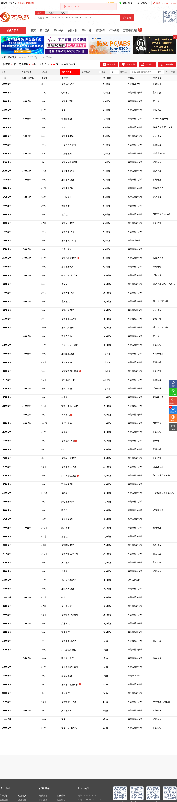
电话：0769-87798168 (87, 795)
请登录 (20, 3)
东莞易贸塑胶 (67, 180)
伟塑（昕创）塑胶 (69, 275)
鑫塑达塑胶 (66, 676)
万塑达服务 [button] (143, 3)
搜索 (159, 72)
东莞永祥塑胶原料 (69, 667)
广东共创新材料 (68, 145)
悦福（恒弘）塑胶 (69, 406)
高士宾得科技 (67, 336)
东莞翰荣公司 (67, 362)
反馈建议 (22, 795)
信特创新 (65, 93)
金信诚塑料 (66, 423)
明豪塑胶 (65, 206)
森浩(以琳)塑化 (68, 380)
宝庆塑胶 (65, 632)
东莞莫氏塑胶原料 (71, 371)
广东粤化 (65, 623)
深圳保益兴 (66, 606)
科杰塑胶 (65, 571)
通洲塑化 (65, 301)
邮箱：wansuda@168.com (89, 800)
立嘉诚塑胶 (66, 154)
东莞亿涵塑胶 (67, 84)
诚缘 (63, 110)
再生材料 (86, 30)
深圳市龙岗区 (134, 580)
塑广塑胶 (65, 214)
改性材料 (72, 30)
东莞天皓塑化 (67, 232)
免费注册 (30, 3)
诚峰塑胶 (65, 493)
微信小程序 (125, 3)
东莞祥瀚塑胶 (67, 310)
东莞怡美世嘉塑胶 (69, 162)
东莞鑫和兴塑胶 (68, 458)
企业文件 (4, 800)
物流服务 (43, 800)
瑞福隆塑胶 (66, 119)
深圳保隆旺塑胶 (70, 475)
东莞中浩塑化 (67, 171)
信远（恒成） (68, 249)
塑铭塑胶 (65, 432)
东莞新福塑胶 (67, 519)
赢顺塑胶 (65, 536)
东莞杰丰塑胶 (67, 293)
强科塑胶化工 (67, 658)
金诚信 (64, 284)
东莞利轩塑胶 (67, 101)
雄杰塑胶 (65, 397)
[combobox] (77, 18)
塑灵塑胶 (65, 127)
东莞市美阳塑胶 (68, 641)
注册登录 (61, 795)
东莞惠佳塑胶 (67, 545)
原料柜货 (58, 30)
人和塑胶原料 (67, 711)
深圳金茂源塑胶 (68, 580)
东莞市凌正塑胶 (68, 467)
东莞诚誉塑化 (69, 441)
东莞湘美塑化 (67, 136)
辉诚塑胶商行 (67, 502)
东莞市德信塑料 (68, 319)
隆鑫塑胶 (65, 510)
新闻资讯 (100, 30)
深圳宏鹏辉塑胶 (68, 650)
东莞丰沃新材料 (68, 241)
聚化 (63, 719)
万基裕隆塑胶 (67, 484)
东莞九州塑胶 (67, 328)
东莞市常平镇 (134, 84)
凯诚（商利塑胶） (69, 728)
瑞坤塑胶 (65, 528)
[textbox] (77, 18)
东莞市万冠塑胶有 (71, 684)
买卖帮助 (61, 800)
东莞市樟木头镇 (135, 92)
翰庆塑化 (67, 414)
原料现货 (44, 30)
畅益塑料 (65, 449)
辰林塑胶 (65, 563)
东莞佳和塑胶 (67, 223)
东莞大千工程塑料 (69, 554)
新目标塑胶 (66, 197)
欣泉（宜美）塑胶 (69, 345)
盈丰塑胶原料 (67, 267)
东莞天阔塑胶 (67, 188)
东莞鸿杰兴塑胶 (70, 258)
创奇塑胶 (65, 597)
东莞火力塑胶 (67, 589)
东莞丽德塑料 (67, 389)
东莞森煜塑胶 (67, 354)
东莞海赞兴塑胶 (68, 702)
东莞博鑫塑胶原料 (69, 615)
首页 (33, 30)
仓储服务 (43, 795)
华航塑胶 (65, 693)
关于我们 (4, 795)
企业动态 (22, 800)
